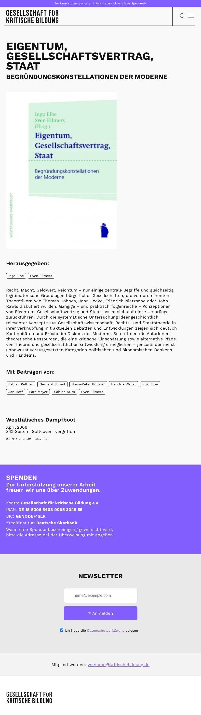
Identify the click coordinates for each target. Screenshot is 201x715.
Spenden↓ (138, 3)
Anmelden (102, 613)
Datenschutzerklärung (105, 630)
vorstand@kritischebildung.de (118, 664)
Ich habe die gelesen (101, 630)
